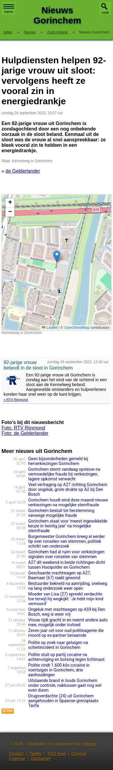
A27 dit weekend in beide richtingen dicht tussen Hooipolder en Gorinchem (66, 565)
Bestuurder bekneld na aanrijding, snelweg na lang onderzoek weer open (67, 586)
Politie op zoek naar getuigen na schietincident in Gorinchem (58, 645)
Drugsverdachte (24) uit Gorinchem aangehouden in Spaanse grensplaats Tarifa (63, 700)
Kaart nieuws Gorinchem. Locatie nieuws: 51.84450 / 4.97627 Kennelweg (56, 262)
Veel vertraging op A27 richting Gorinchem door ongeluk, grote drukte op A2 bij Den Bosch (67, 489)
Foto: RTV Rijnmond (23, 427)
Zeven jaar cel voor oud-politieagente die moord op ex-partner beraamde (66, 633)
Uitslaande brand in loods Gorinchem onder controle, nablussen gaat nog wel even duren (64, 685)
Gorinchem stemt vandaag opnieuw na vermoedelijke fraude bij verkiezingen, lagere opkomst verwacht (64, 474)
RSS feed (57, 753)
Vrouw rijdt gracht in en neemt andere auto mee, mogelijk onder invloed (68, 622)
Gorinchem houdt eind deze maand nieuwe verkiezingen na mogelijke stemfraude (68, 502)
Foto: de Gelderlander (25, 433)
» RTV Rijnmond (16, 399)
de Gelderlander (22, 171)
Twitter (35, 753)
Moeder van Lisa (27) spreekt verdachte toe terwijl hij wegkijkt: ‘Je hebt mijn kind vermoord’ (65, 599)
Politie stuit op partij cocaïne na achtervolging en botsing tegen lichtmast (66, 657)
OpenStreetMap (77, 327)
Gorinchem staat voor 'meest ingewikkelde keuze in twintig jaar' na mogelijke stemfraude (67, 526)
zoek (105, 13)
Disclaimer (41, 758)
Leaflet (49, 327)
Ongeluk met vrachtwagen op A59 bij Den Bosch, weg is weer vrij (66, 612)
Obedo (89, 744)
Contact (16, 753)
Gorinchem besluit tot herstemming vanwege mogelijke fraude (61, 513)
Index (7, 32)
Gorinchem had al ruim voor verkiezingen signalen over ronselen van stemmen (66, 554)
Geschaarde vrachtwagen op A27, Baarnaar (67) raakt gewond (59, 575)
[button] (57, 256)
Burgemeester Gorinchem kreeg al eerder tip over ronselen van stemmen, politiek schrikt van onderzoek (66, 541)
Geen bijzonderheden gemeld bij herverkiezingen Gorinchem (58, 461)
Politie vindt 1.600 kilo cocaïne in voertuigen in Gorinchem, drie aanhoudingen (58, 670)
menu (8, 9)
